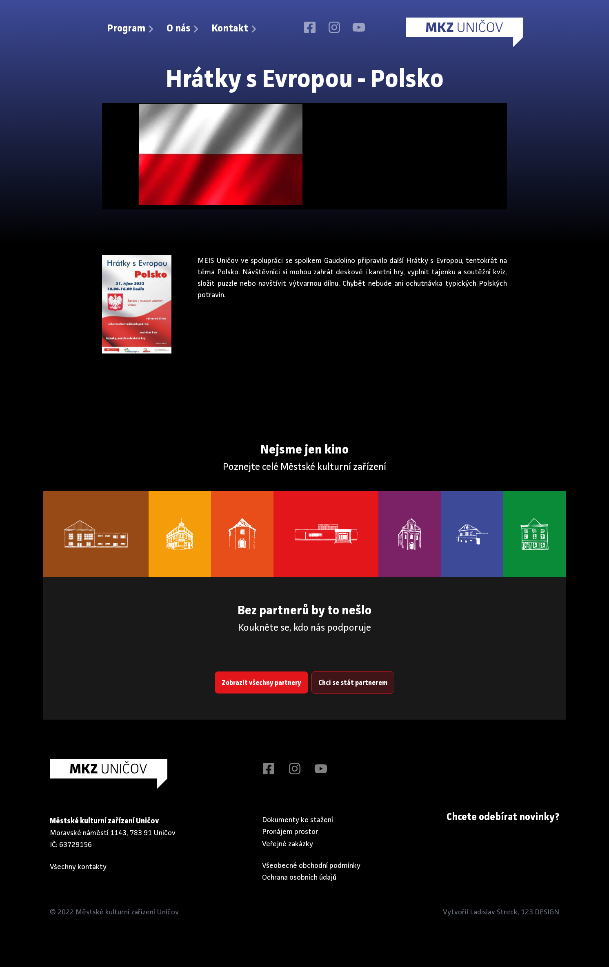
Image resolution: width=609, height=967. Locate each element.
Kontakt (234, 29)
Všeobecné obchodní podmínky (311, 865)
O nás (183, 29)
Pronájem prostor (290, 832)
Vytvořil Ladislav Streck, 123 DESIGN (501, 912)
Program (131, 29)
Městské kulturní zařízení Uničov (127, 912)
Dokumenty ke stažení (297, 820)
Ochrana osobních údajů (299, 877)
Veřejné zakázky (287, 844)
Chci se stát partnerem (352, 683)
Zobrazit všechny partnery (261, 683)
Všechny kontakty (78, 867)
